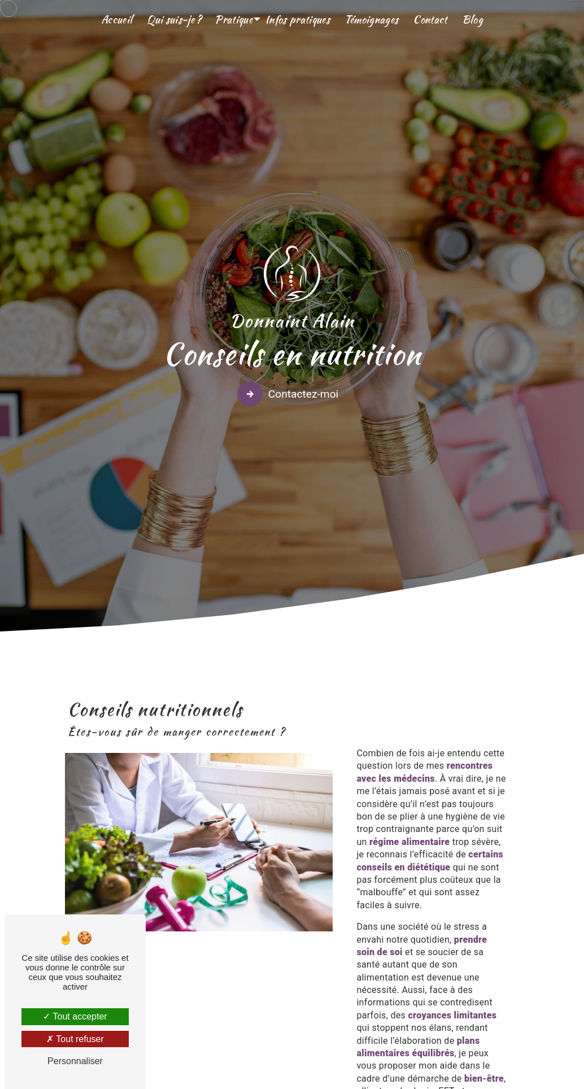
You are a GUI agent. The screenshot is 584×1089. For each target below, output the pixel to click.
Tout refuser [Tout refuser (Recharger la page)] (75, 1039)
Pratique (233, 19)
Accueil (116, 19)
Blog (472, 19)
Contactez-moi (290, 392)
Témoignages (372, 19)
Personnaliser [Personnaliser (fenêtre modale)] (75, 1061)
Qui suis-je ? (174, 19)
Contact (430, 19)
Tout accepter (75, 1016)
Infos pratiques (297, 19)
